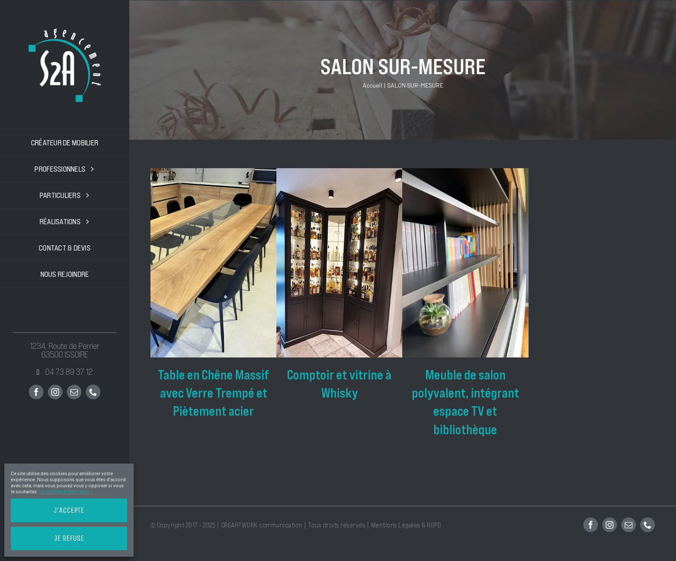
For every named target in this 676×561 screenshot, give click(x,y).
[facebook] (36, 392)
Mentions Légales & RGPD (406, 525)
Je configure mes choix (66, 491)
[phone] (93, 392)
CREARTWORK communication (262, 525)
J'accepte (69, 510)
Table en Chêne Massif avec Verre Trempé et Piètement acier (213, 393)
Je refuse (69, 538)
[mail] (74, 392)
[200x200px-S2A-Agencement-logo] (64, 29)
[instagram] (55, 392)
